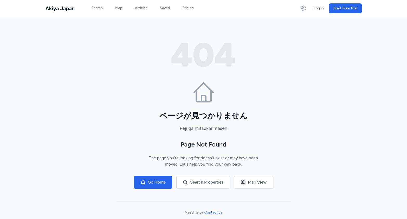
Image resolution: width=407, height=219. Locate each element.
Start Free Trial (345, 8)
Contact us (213, 212)
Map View (254, 182)
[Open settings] (303, 8)
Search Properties (203, 182)
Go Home (153, 182)
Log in (319, 8)
